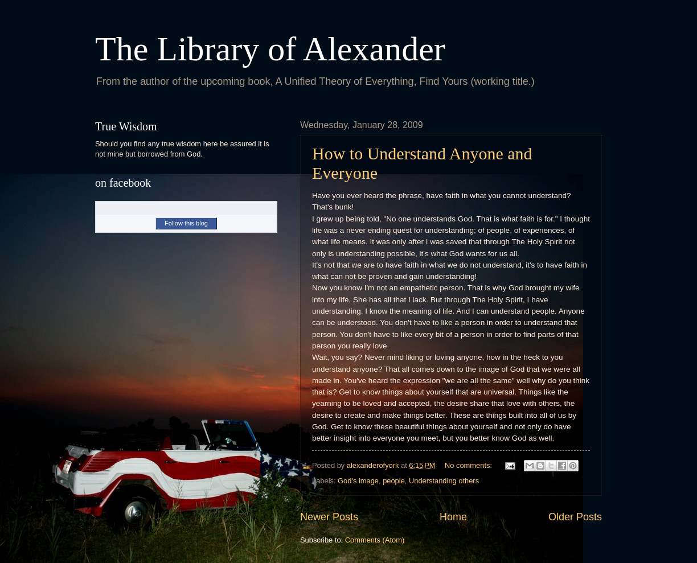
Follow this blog (186, 223)
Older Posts (575, 517)
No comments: (469, 465)
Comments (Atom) (374, 540)
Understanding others (444, 480)
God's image (358, 480)
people (394, 480)
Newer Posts (329, 517)
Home (453, 517)
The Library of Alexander (270, 49)
